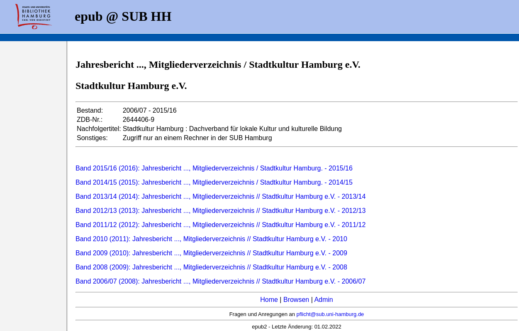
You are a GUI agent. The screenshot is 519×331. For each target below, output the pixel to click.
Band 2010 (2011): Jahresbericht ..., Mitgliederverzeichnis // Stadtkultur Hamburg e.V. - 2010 (211, 238)
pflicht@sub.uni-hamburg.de (330, 314)
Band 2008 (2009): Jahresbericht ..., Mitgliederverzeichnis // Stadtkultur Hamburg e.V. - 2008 (211, 267)
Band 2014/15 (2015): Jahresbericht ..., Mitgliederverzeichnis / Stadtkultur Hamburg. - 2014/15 (214, 182)
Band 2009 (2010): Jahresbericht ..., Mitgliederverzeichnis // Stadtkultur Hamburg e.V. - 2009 (211, 253)
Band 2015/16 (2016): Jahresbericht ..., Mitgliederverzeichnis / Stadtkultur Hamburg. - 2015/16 (214, 168)
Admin (323, 299)
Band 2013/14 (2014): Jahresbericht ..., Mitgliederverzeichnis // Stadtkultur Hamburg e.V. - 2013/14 (220, 196)
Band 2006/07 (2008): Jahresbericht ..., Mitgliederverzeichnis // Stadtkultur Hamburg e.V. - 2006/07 (220, 281)
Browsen (296, 299)
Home (269, 299)
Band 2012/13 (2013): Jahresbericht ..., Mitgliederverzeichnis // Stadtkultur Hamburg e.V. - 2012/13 (220, 210)
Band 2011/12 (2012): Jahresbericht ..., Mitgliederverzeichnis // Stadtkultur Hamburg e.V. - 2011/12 (220, 224)
